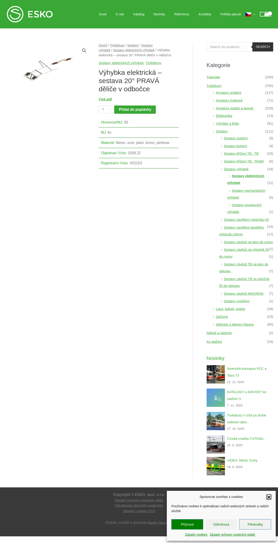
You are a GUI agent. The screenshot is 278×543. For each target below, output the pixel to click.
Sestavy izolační (236, 138)
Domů (103, 45)
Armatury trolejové (230, 100)
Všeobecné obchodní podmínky (139, 512)
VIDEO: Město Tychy (243, 467)
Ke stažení (215, 348)
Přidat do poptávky (135, 109)
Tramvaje (214, 77)
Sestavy (134, 45)
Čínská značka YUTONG (246, 445)
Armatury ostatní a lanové (235, 108)
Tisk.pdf (105, 99)
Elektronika (224, 116)
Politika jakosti (232, 14)
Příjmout (187, 524)
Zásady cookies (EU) (139, 518)
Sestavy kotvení (236, 146)
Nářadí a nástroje (220, 340)
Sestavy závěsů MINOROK (244, 300)
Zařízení (222, 323)
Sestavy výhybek (237, 169)
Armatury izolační (229, 93)
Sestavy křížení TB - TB (242, 153)
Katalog (150, 14)
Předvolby (255, 524)
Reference (188, 14)
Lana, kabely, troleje (231, 316)
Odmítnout (221, 524)
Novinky (168, 14)
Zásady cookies (196, 534)
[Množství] (105, 109)
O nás (134, 14)
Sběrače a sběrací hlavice (236, 331)
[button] (269, 496)
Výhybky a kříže (228, 123)
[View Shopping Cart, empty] (265, 14)
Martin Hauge (158, 529)
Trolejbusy (117, 45)
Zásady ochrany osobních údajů (232, 534)
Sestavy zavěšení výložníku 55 (247, 220)
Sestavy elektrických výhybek (135, 50)
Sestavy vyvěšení (237, 308)
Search (262, 47)
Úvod (119, 14)
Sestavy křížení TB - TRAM (244, 161)
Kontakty (208, 14)
